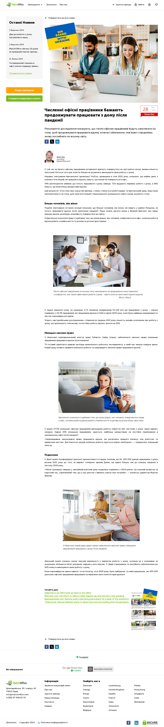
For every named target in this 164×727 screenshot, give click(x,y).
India (136, 698)
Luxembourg (115, 685)
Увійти (139, 4)
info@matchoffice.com (17, 694)
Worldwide (139, 702)
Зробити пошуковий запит (57, 685)
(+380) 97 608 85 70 (16, 697)
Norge (86, 694)
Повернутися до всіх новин (61, 18)
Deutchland (88, 702)
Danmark (87, 685)
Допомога (51, 4)
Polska (137, 685)
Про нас (63, 4)
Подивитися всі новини (20, 73)
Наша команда (52, 698)
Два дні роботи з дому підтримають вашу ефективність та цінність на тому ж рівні (23, 36)
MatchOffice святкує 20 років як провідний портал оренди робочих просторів (23, 50)
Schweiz (113, 710)
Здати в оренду (121, 4)
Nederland (88, 706)
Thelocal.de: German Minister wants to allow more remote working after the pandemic (87, 602)
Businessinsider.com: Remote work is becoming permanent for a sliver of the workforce (87, 599)
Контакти (49, 702)
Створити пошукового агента (24, 98)
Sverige (86, 690)
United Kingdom (116, 690)
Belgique (87, 710)
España (112, 694)
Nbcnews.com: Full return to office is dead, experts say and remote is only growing (84, 596)
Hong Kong (139, 690)
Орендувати (34, 4)
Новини (48, 706)
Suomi (86, 698)
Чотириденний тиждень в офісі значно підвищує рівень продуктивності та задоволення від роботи (23, 65)
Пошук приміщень (24, 90)
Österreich (114, 706)
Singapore (139, 694)
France (112, 698)
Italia (111, 702)
